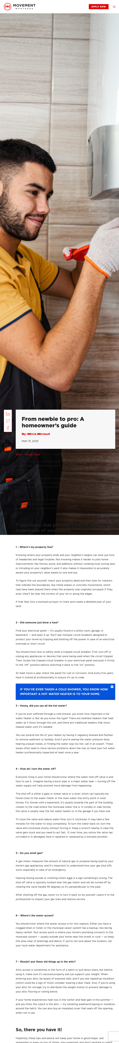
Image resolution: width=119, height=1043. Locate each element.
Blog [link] (19, 454)
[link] (19, 7)
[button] (114, 6)
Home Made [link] (32, 454)
